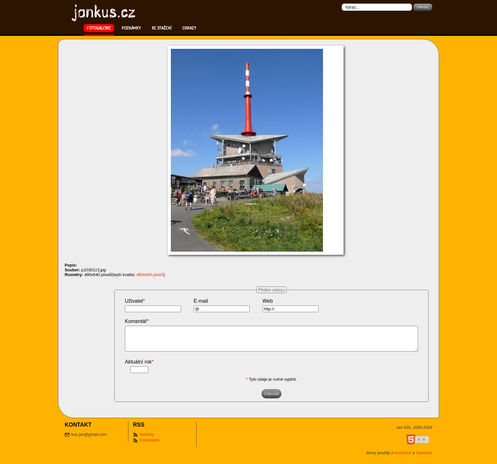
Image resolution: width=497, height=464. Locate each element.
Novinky (146, 439)
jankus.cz (104, 11)
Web (267, 301)
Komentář (137, 321)
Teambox (424, 457)
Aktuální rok (139, 366)
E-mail (201, 301)
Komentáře (149, 444)
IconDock (402, 457)
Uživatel (135, 301)
